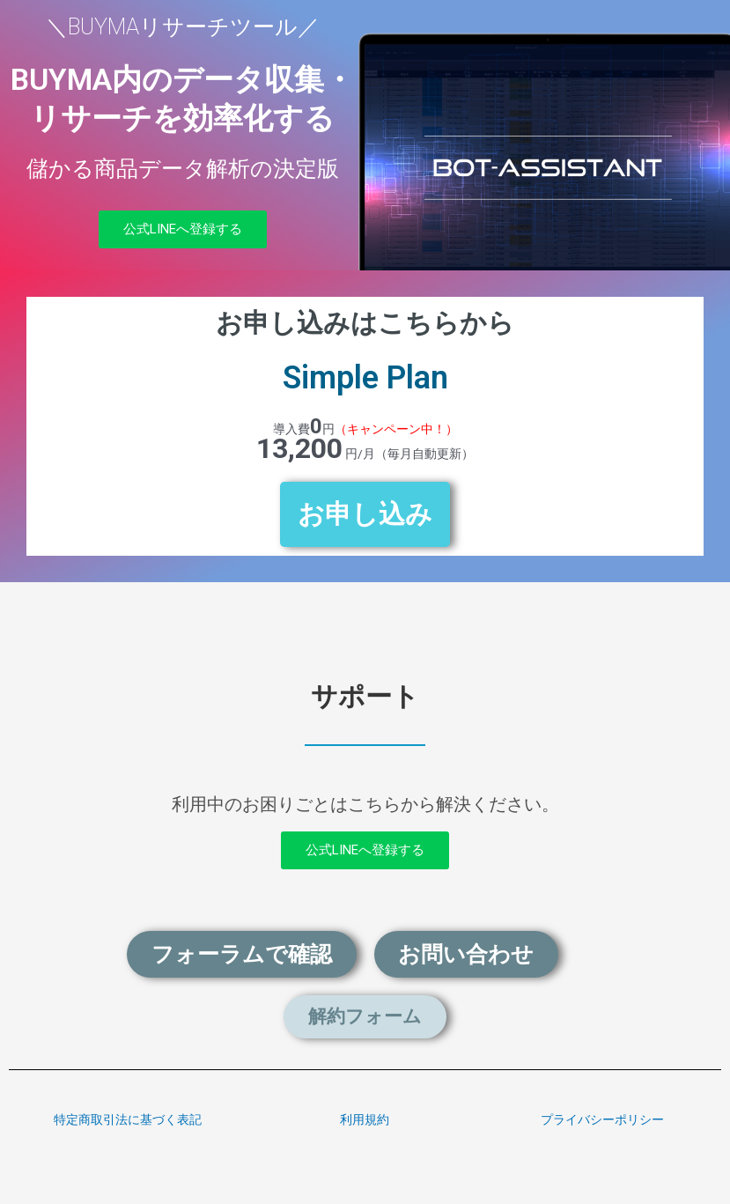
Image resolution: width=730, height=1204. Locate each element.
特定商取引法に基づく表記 (128, 1119)
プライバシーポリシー (602, 1119)
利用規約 (364, 1119)
